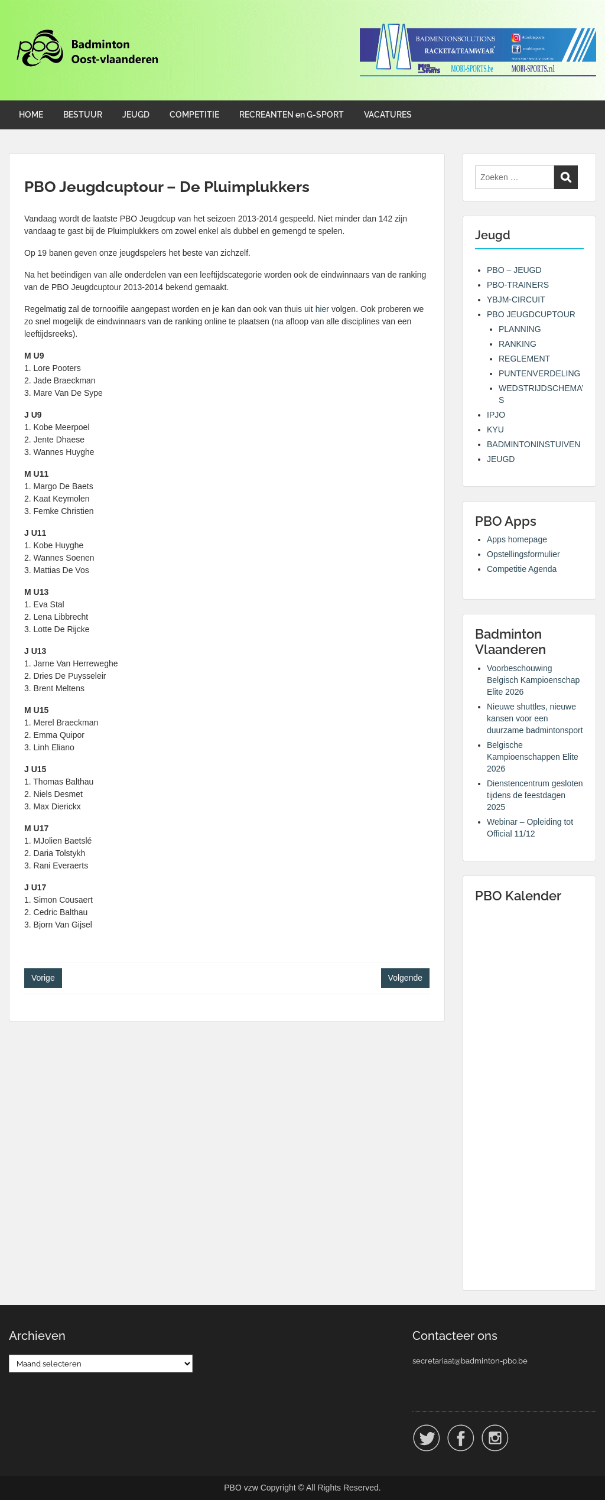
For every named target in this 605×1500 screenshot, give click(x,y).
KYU (495, 429)
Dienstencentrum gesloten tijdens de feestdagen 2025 (535, 795)
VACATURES (388, 114)
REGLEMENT (524, 358)
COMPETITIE (194, 114)
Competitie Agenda (522, 569)
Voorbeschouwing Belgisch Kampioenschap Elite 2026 (533, 680)
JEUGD (135, 114)
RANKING (517, 344)
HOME (31, 114)
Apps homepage (517, 539)
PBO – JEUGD (514, 270)
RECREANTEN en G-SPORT (291, 114)
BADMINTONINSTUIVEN (533, 444)
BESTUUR (82, 114)
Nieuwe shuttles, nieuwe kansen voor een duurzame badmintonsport (535, 718)
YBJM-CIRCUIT (516, 299)
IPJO (496, 414)
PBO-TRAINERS (518, 284)
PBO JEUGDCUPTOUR (531, 314)
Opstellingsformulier (523, 554)
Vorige (43, 977)
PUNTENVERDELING (539, 373)
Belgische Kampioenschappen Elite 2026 (532, 756)
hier (322, 309)
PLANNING (520, 329)
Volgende (405, 977)
